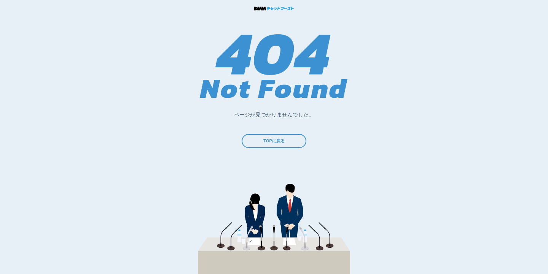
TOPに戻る (274, 143)
